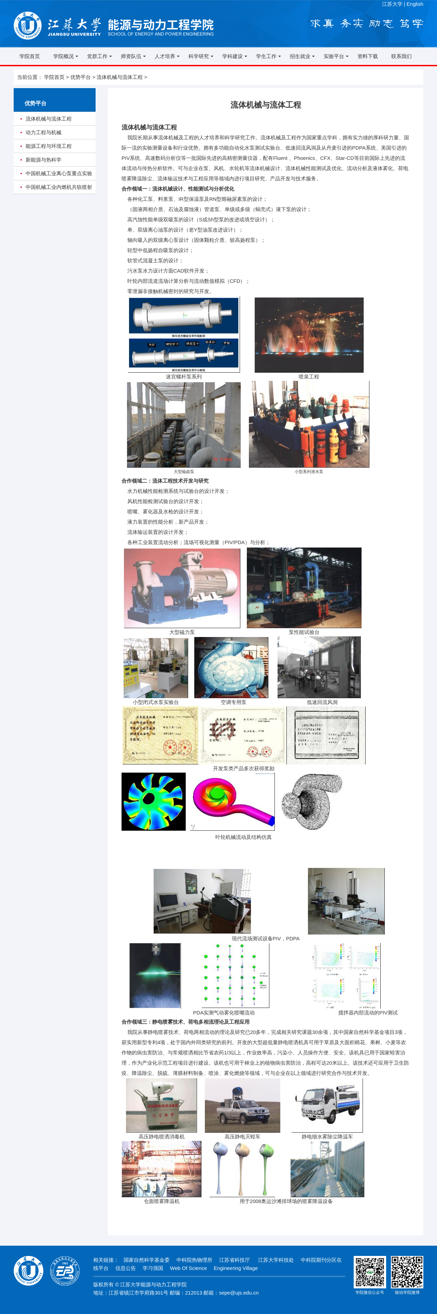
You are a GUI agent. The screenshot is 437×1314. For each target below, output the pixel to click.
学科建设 (232, 56)
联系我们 (401, 56)
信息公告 (125, 1268)
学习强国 (153, 1268)
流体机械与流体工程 (120, 77)
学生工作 (266, 56)
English (415, 4)
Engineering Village (236, 1268)
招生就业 (300, 56)
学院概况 (63, 56)
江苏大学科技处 (275, 1260)
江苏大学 (392, 4)
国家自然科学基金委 (147, 1260)
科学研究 (198, 56)
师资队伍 (131, 56)
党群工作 (97, 56)
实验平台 (334, 56)
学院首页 (29, 56)
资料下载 (367, 56)
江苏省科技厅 (234, 1260)
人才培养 (165, 56)
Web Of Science (188, 1268)
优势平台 (80, 77)
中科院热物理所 (194, 1260)
